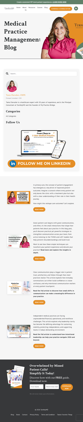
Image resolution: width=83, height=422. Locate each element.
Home (18, 8)
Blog (45, 8)
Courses (39, 8)
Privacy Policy (34, 413)
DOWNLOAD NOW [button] (66, 385)
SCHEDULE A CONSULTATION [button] (60, 9)
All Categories (11, 116)
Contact (25, 413)
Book (18, 413)
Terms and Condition (48, 413)
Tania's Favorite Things (64, 413)
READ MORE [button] (39, 207)
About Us (24, 9)
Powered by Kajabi (41, 417)
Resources (31, 8)
